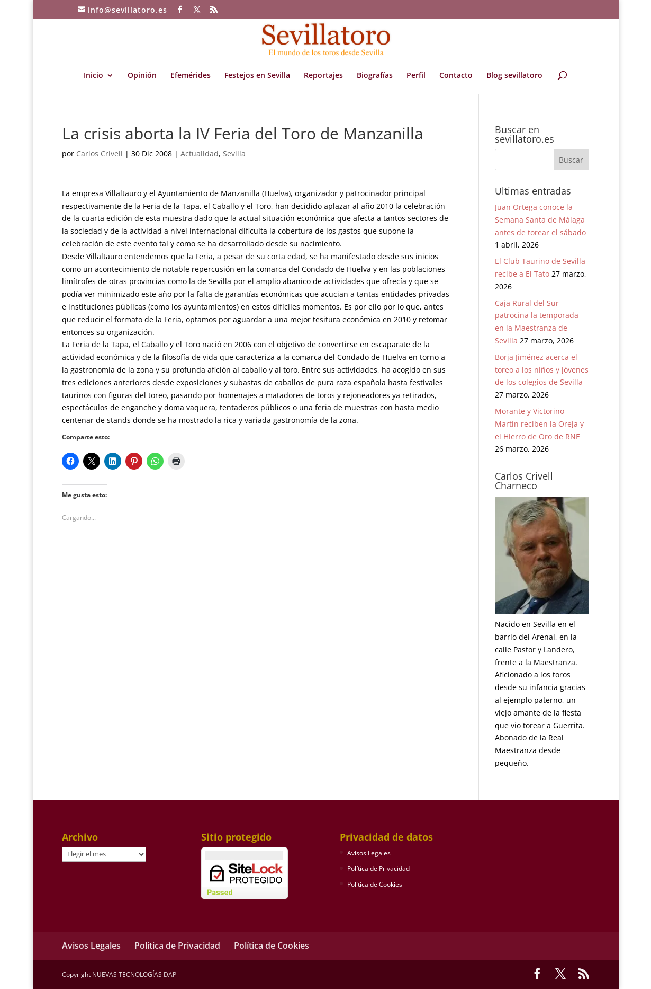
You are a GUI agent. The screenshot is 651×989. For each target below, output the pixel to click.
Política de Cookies (374, 884)
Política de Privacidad (378, 868)
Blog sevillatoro (514, 76)
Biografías (375, 76)
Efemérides (190, 76)
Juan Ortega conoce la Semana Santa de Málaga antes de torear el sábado (540, 219)
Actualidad (199, 153)
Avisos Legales (369, 853)
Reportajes (323, 76)
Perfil (416, 76)
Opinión (142, 76)
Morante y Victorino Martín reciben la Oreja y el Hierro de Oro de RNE (539, 423)
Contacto (456, 76)
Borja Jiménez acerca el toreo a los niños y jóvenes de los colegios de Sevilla (542, 369)
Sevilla (234, 153)
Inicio (93, 76)
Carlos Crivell (99, 153)
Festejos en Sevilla (257, 76)
